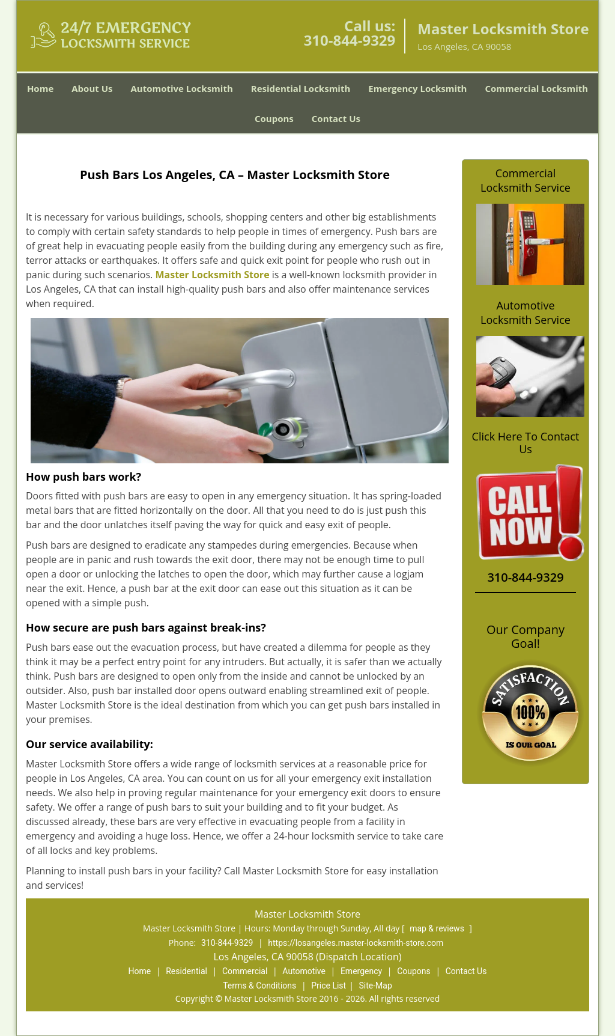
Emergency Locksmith (417, 88)
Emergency (361, 971)
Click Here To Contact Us (526, 443)
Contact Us (336, 118)
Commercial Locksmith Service (525, 180)
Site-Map (375, 985)
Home (40, 88)
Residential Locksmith (301, 88)
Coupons (274, 118)
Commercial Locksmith (536, 88)
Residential (186, 971)
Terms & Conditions (259, 985)
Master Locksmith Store (212, 274)
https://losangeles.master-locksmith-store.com (355, 943)
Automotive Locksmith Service (525, 312)
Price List (328, 985)
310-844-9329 (350, 40)
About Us (91, 88)
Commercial (244, 971)
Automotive (304, 971)
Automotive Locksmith (181, 88)
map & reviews (438, 928)
